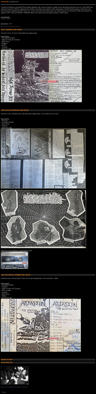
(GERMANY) (14, 2)
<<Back (3, 392)
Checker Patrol (6, 18)
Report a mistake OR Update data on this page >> (11, 26)
